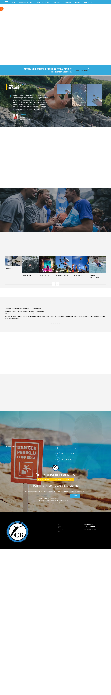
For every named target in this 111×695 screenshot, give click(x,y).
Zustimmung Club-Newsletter (47, 498)
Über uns (68, 2)
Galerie (77, 2)
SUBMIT (75, 496)
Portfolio (56, 2)
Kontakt (87, 2)
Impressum (86, 531)
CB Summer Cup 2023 (25, 2)
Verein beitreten (82, 70)
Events (38, 2)
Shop (47, 2)
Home (13, 2)
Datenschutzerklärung (89, 529)
